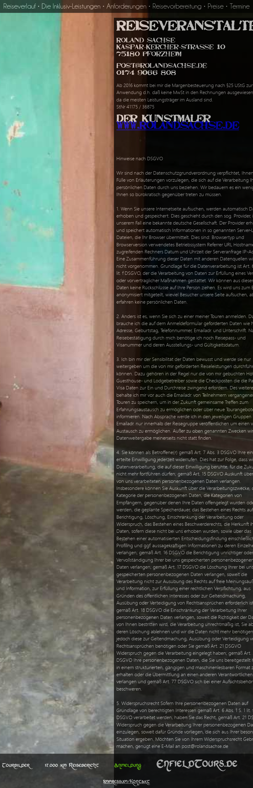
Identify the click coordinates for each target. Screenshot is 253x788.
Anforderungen (126, 6)
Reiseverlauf (19, 6)
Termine (240, 6)
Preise (216, 6)
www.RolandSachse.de (177, 127)
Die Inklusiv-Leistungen (71, 6)
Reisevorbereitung (177, 6)
